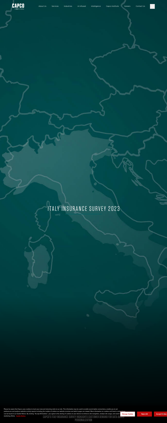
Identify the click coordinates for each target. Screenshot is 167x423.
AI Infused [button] (81, 6)
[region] (83, 414)
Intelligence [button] (96, 6)
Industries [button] (68, 6)
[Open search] (152, 6)
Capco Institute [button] (112, 6)
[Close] (163, 414)
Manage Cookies (127, 414)
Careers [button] (127, 6)
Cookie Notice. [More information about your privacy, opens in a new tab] (21, 416)
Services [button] (55, 6)
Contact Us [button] (140, 6)
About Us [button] (42, 6)
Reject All (144, 414)
